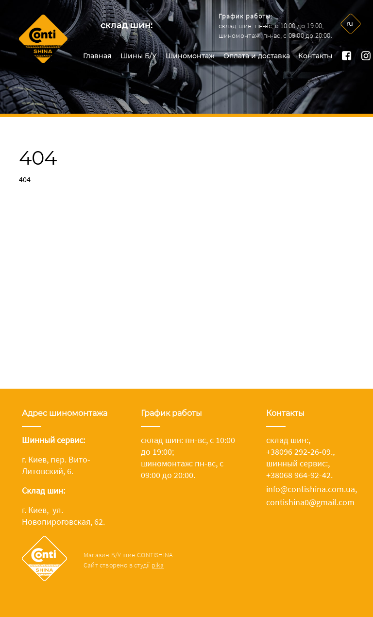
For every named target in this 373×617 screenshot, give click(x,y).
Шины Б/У (138, 55)
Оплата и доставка (256, 55)
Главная (97, 55)
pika (158, 565)
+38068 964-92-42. (299, 474)
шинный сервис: (297, 463)
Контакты (315, 55)
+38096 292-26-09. (299, 451)
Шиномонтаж (190, 55)
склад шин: (127, 25)
